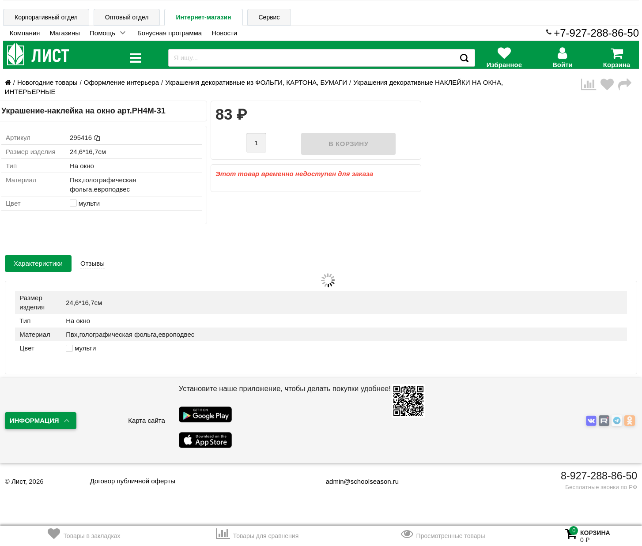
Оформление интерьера (121, 82)
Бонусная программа (169, 33)
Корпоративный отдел (46, 17)
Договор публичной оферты (132, 481)
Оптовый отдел (127, 17)
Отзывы (92, 263)
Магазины (64, 33)
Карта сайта (146, 420)
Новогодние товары (47, 82)
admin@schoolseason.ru (356, 481)
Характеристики (38, 263)
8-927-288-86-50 (599, 476)
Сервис (269, 17)
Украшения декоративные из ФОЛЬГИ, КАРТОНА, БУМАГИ (256, 82)
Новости (224, 33)
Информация (34, 420)
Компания (25, 33)
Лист (18, 481)
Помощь (102, 33)
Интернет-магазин (203, 17)
